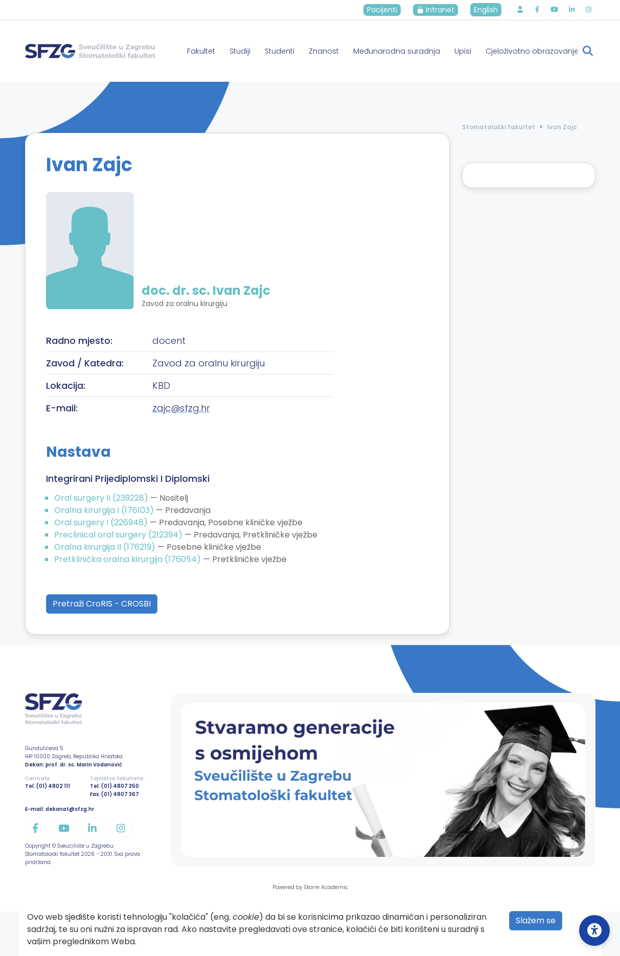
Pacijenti (386, 10)
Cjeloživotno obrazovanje (532, 51)
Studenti (279, 51)
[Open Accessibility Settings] (594, 930)
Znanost (324, 51)
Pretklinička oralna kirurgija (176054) (128, 559)
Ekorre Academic (326, 887)
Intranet (439, 10)
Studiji (239, 51)
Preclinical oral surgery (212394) (119, 535)
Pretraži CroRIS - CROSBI (102, 604)
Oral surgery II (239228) (102, 498)
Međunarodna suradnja (396, 51)
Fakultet (201, 51)
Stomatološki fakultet (498, 127)
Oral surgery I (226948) (102, 522)
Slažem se (536, 920)
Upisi (462, 51)
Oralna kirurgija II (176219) (105, 547)
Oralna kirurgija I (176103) (105, 510)
